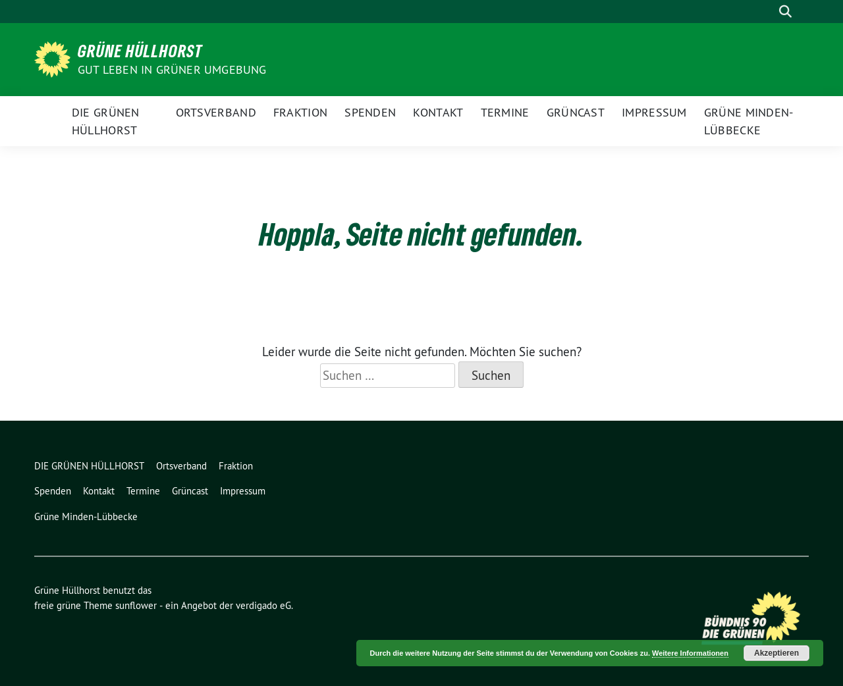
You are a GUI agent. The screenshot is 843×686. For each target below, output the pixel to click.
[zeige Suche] (785, 11)
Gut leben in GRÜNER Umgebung (172, 69)
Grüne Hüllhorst (140, 51)
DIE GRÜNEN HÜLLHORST (106, 121)
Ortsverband (216, 112)
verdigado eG (263, 605)
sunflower (136, 605)
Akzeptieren (776, 653)
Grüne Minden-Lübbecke (749, 121)
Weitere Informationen (690, 653)
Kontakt (438, 112)
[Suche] (767, 11)
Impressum (654, 112)
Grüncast (576, 112)
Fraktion (300, 112)
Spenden (370, 112)
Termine (505, 112)
